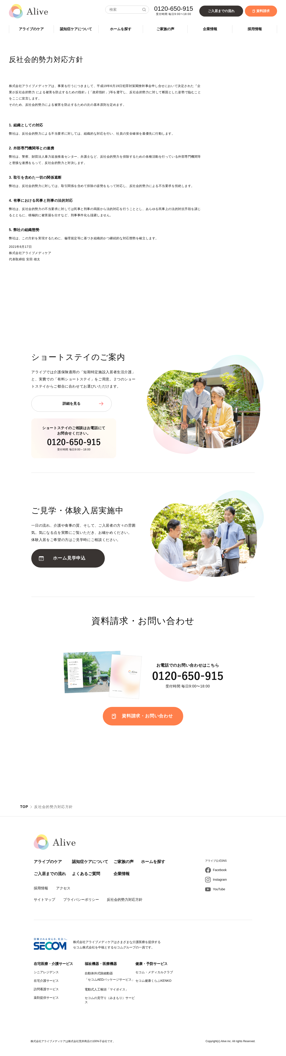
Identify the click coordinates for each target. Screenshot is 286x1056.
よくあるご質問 (86, 874)
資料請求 (261, 11)
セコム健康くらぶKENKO (153, 980)
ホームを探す (120, 29)
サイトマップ (44, 899)
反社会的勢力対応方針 (125, 899)
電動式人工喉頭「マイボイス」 (106, 989)
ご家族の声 (165, 29)
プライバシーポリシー (81, 899)
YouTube (219, 889)
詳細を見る (71, 403)
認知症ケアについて (76, 29)
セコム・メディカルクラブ (154, 972)
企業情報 (210, 29)
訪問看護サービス (46, 989)
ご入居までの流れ (221, 11)
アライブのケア (31, 29)
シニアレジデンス (46, 972)
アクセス (63, 888)
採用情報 (255, 29)
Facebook (220, 870)
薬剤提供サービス (46, 997)
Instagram (220, 879)
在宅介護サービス (46, 980)
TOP (24, 807)
